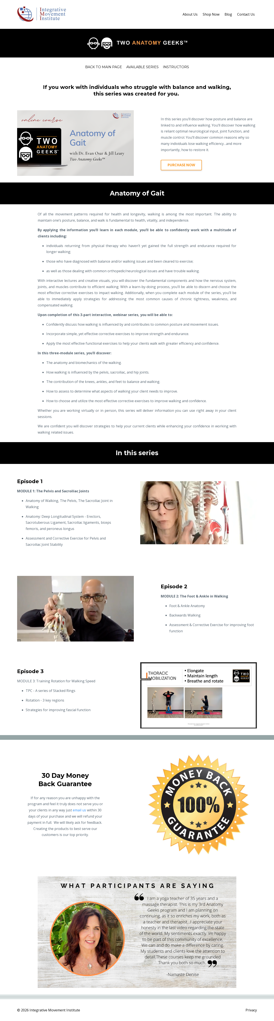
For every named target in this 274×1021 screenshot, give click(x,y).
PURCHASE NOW (181, 165)
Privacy (251, 1010)
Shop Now (211, 14)
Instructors (176, 67)
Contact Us (246, 14)
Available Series (142, 67)
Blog (228, 14)
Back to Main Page (103, 67)
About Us (190, 14)
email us (79, 810)
